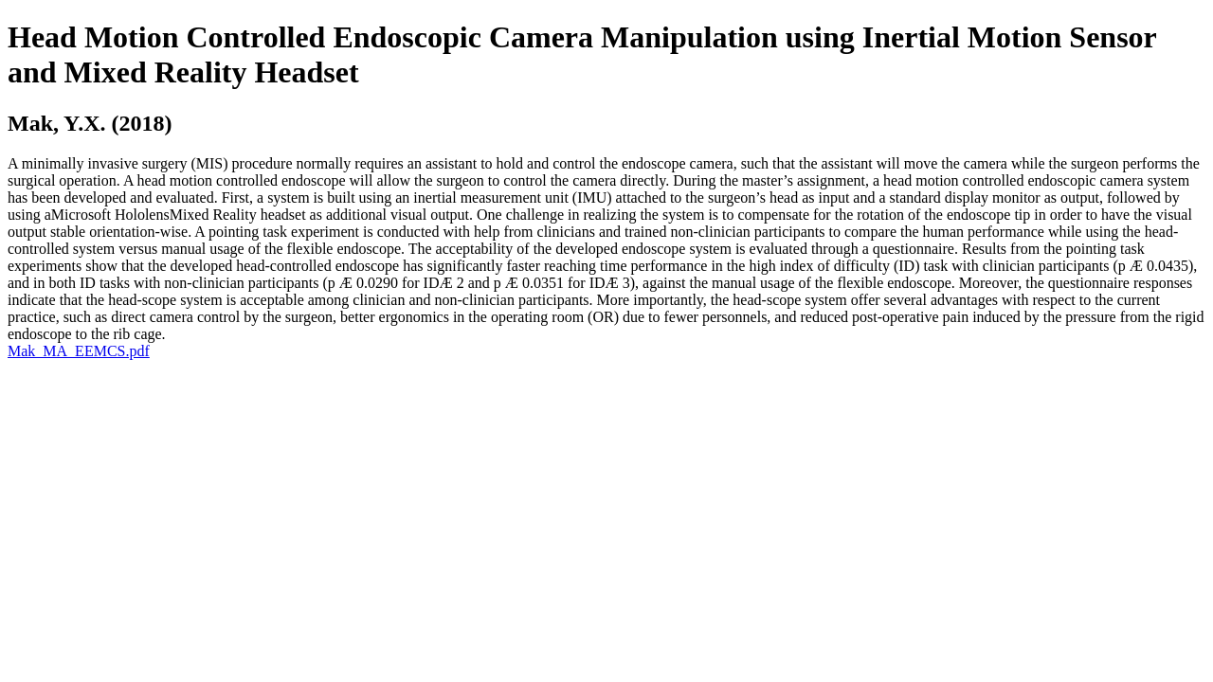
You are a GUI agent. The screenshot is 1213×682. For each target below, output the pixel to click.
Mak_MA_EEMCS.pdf (79, 351)
